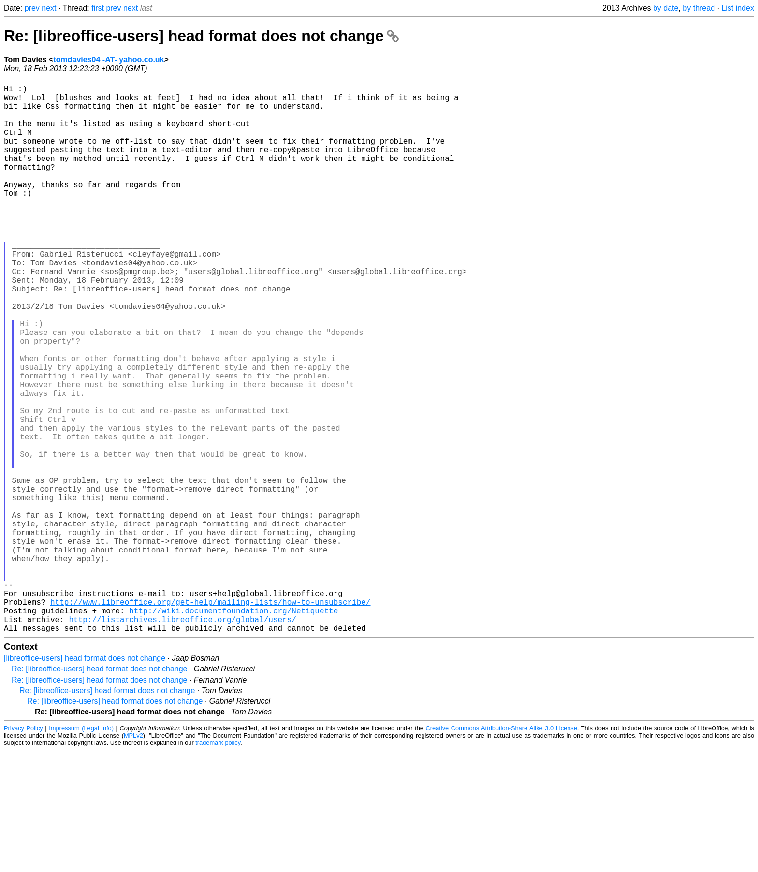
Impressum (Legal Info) (81, 850)
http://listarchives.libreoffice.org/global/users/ (182, 739)
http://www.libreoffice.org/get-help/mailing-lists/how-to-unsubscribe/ (210, 717)
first (97, 8)
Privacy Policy (23, 850)
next (49, 8)
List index (737, 8)
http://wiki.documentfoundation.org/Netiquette (233, 728)
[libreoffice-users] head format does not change (84, 780)
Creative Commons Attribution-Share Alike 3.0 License (501, 850)
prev (32, 8)
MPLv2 (133, 857)
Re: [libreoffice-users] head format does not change (201, 35)
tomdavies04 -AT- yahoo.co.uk (108, 60)
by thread (699, 8)
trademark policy (217, 864)
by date (665, 8)
